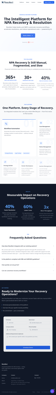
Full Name (8, 321)
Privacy (38, 392)
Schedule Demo (28, 349)
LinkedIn (37, 377)
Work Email (31, 321)
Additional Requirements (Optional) (14, 335)
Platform (22, 2)
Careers (33, 2)
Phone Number (32, 328)
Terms (34, 392)
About (27, 2)
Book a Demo (49, 2)
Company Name (10, 328)
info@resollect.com (15, 378)
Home (3, 378)
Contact (39, 2)
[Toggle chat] (52, 391)
